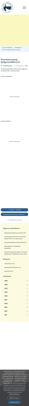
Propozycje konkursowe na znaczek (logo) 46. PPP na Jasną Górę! (15, 238)
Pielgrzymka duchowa (12, 267)
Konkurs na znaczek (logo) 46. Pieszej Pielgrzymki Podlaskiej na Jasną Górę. (15, 253)
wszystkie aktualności (14, 220)
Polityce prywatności (14, 394)
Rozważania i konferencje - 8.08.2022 (14, 214)
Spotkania (8, 271)
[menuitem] (15, 281)
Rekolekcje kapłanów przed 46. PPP (15, 233)
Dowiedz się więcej (14, 398)
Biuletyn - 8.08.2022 (14, 210)
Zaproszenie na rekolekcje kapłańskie (12, 247)
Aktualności (19, 66)
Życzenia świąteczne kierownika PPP (15, 242)
